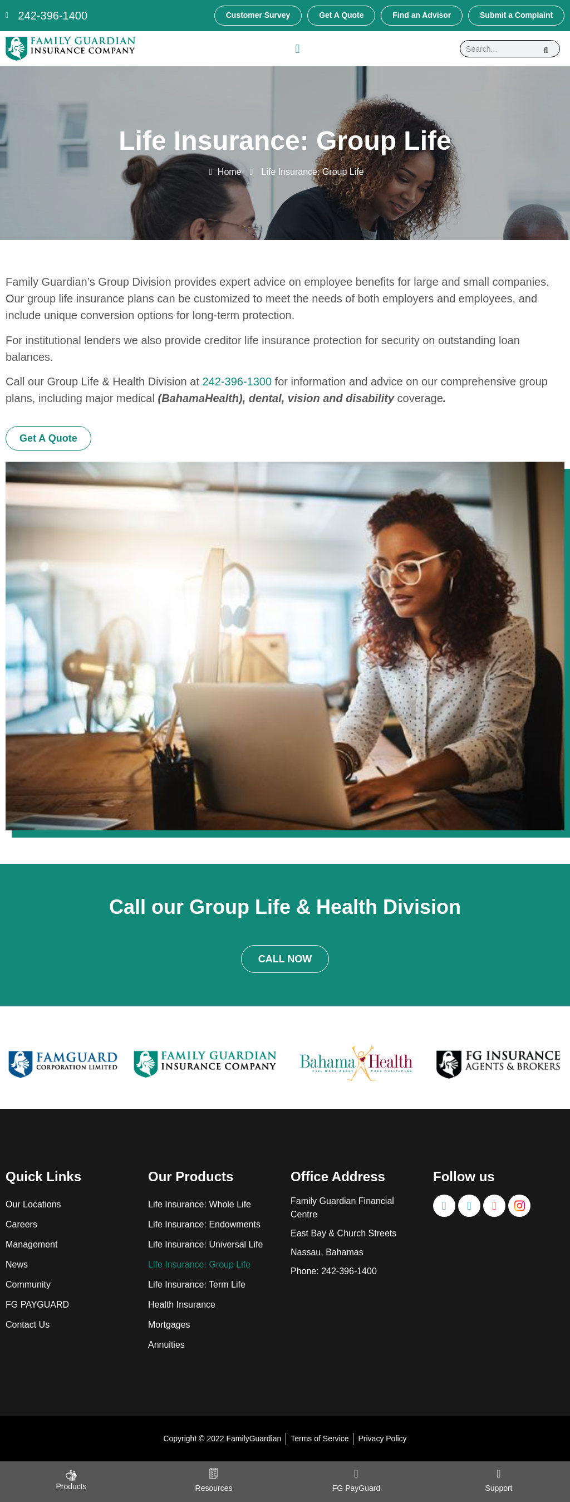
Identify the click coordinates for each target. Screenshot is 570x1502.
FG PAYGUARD (37, 1304)
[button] (297, 49)
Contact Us (28, 1324)
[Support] (498, 1473)
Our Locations (33, 1204)
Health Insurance (181, 1304)
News (17, 1264)
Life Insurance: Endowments (204, 1224)
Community (28, 1284)
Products (71, 1486)
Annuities (166, 1344)
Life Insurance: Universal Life (205, 1244)
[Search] (546, 49)
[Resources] (213, 1473)
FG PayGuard (356, 1488)
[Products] (71, 1475)
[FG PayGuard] (356, 1473)
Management (31, 1244)
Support (498, 1488)
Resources (214, 1488)
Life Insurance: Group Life (199, 1264)
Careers (21, 1224)
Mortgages (169, 1324)
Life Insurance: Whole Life (199, 1204)
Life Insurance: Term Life (196, 1284)
